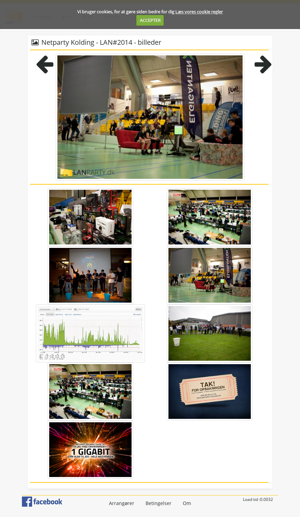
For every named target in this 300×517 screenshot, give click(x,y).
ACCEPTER (150, 20)
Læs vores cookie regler (199, 12)
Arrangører (121, 503)
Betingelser (159, 503)
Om (187, 503)
